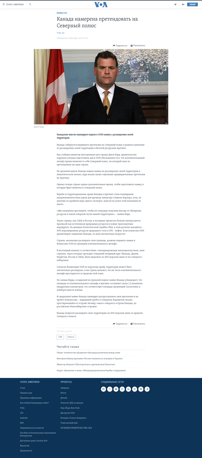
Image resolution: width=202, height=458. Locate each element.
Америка (65, 388)
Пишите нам (26, 393)
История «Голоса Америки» (74, 418)
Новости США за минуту (72, 403)
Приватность (26, 451)
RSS (22, 423)
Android (23, 418)
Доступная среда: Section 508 (33, 441)
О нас (22, 388)
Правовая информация (31, 398)
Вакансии (24, 446)
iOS (21, 413)
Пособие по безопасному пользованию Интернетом (38, 434)
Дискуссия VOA (68, 413)
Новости (62, 13)
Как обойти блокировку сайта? (34, 403)
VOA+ (22, 408)
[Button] (120, 45)
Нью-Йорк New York (70, 408)
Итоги (63, 393)
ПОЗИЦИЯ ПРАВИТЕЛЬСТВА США (76, 428)
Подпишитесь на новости (32, 428)
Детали (64, 398)
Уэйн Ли (60, 33)
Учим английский (69, 423)
